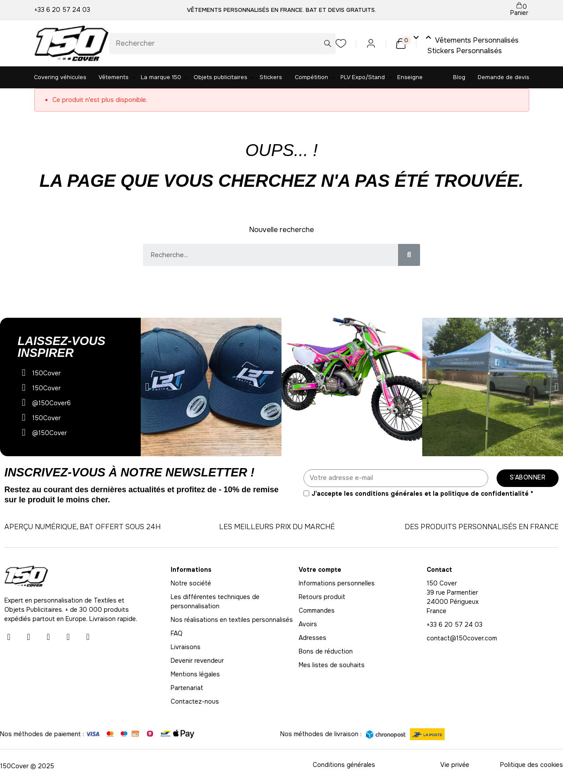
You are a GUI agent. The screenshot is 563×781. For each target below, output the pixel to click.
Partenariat (187, 688)
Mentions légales (195, 674)
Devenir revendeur (197, 661)
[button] (147, 386)
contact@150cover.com (462, 638)
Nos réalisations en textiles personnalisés (232, 620)
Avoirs (308, 624)
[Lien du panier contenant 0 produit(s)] (519, 10)
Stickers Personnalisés (465, 50)
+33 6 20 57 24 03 (62, 10)
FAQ (177, 633)
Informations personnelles (337, 583)
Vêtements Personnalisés (465, 38)
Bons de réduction (326, 651)
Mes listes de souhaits (332, 665)
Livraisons (186, 647)
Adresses (312, 638)
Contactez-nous (195, 701)
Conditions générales (344, 765)
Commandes (317, 610)
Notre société (191, 583)
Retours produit (322, 597)
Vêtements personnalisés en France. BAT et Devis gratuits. (281, 10)
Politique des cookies (531, 765)
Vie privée (454, 765)
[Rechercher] (222, 43)
